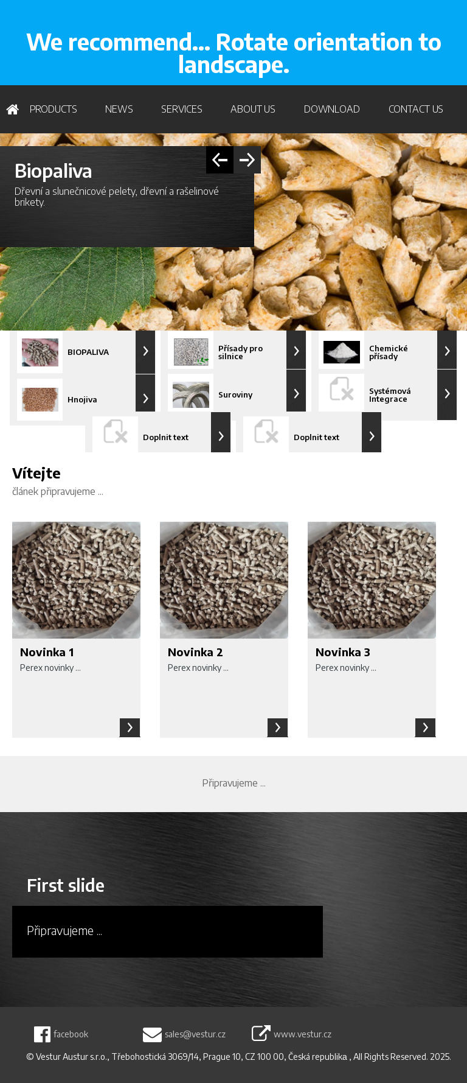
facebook (71, 1034)
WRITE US (421, 25)
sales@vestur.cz (195, 1034)
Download (332, 109)
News (119, 109)
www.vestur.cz (302, 1034)
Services (181, 109)
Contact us (416, 109)
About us (252, 109)
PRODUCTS (53, 109)
